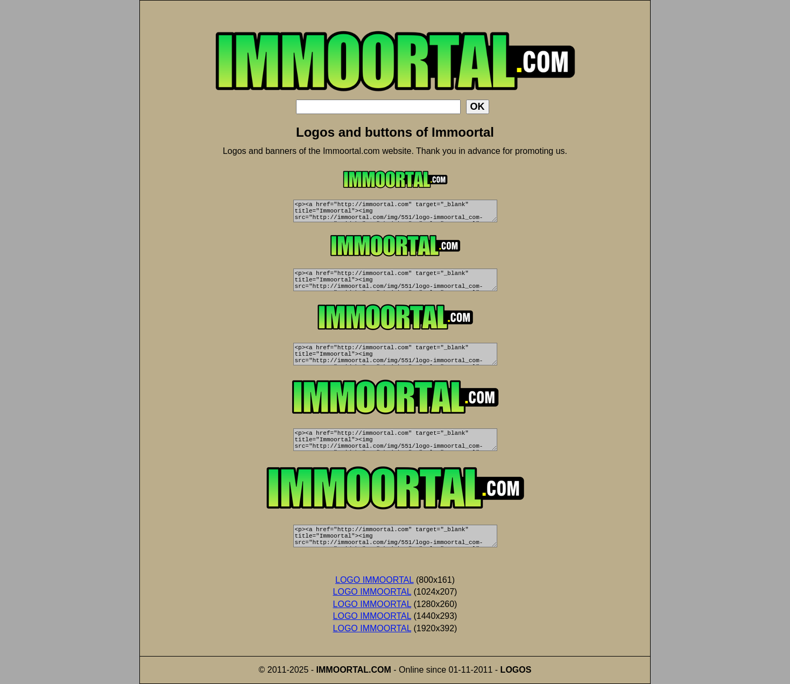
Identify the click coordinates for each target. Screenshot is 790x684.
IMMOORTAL (342, 669)
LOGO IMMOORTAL (374, 579)
